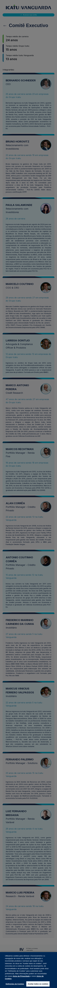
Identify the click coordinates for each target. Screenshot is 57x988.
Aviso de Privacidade (21, 978)
